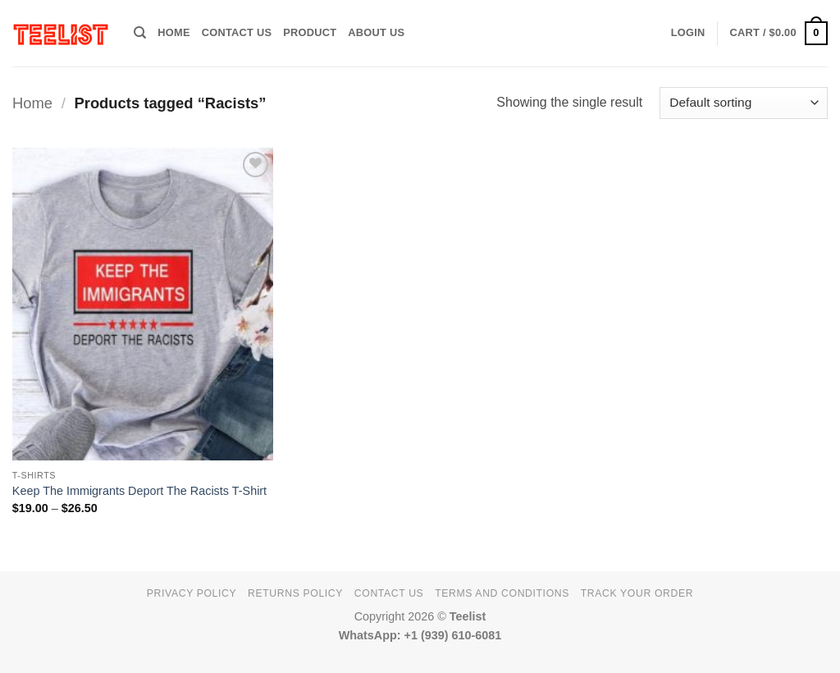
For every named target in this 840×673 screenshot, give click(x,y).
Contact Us (237, 32)
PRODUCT (309, 32)
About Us (376, 32)
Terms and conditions (502, 593)
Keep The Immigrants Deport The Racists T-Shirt (139, 490)
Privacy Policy (191, 593)
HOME (173, 32)
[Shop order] (744, 103)
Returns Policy (295, 593)
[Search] (140, 32)
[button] (688, 32)
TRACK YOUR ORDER (637, 593)
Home (32, 103)
